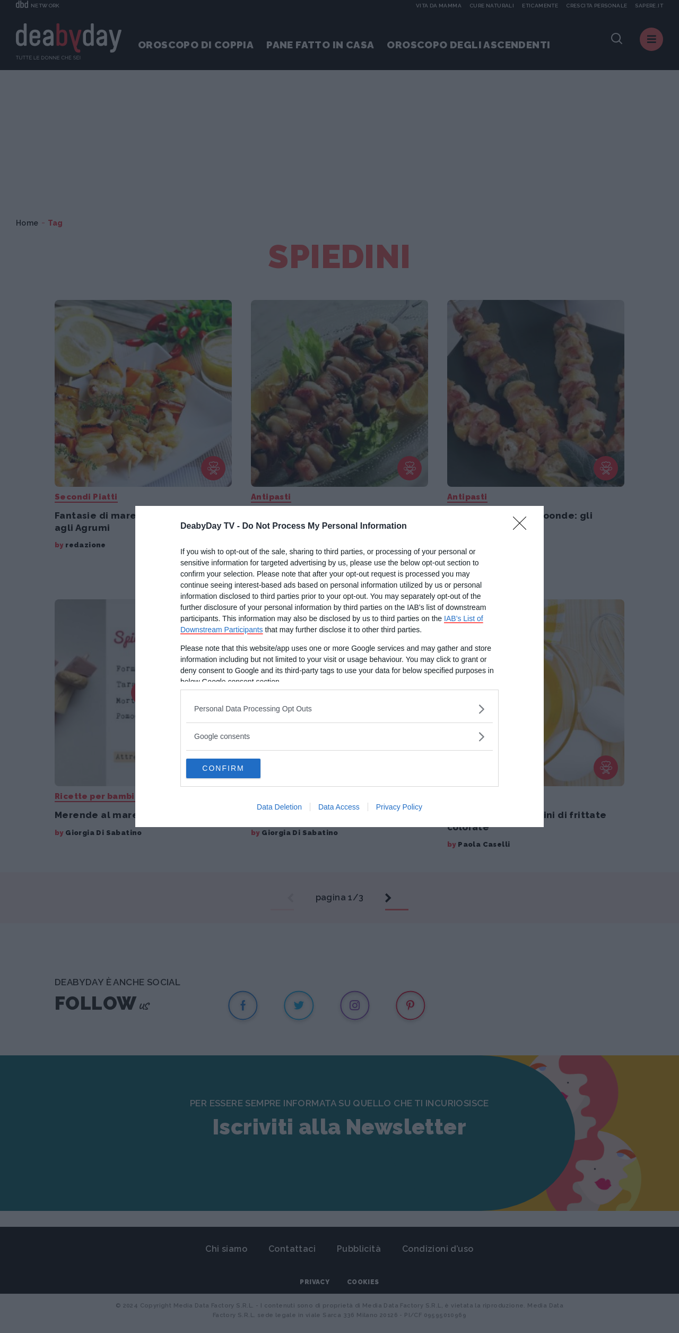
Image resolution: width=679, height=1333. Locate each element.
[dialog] (339, 666)
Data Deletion (279, 808)
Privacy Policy (399, 808)
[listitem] (339, 708)
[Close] (523, 526)
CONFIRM (236, 768)
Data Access (339, 808)
